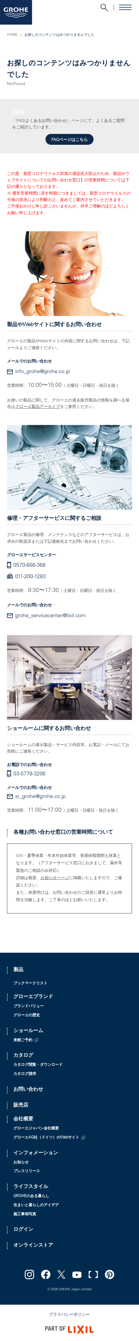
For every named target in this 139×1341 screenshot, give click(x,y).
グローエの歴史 (26, 1015)
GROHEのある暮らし (31, 1196)
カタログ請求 (24, 1074)
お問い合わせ (28, 1089)
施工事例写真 (24, 1214)
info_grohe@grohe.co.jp (42, 372)
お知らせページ (55, 878)
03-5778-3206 (29, 774)
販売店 (20, 1105)
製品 (18, 970)
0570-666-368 (29, 565)
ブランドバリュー (28, 1006)
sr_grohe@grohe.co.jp (40, 796)
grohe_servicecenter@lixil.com (50, 616)
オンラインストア (33, 1245)
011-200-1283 (30, 577)
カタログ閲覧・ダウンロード (38, 1065)
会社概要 (23, 1119)
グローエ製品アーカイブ (37, 407)
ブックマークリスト (30, 984)
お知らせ (21, 1163)
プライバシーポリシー (69, 1315)
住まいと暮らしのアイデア (36, 1205)
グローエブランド (33, 997)
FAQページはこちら (69, 140)
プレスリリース (26, 1171)
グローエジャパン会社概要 (36, 1129)
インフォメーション (35, 1153)
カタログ (23, 1055)
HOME (12, 35)
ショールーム (28, 1031)
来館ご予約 (22, 1040)
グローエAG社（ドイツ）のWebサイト (46, 1138)
